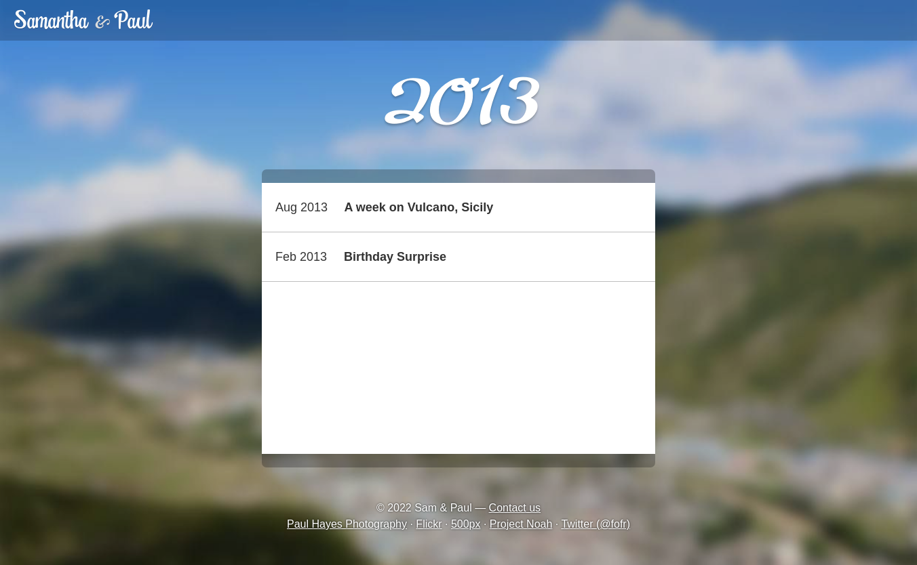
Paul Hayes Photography (347, 524)
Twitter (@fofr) (595, 524)
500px (466, 524)
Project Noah (521, 524)
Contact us (515, 508)
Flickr (429, 524)
